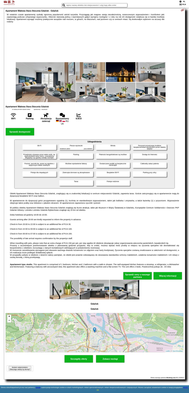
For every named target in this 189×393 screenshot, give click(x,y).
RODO (185, 387)
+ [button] (9, 317)
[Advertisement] (94, 42)
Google (38, 387)
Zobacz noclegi (110, 359)
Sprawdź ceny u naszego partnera (137, 275)
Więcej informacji (167, 276)
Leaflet (168, 351)
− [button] (9, 321)
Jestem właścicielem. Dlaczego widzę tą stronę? (20, 368)
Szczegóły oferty (78, 359)
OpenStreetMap (178, 351)
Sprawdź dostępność (19, 132)
